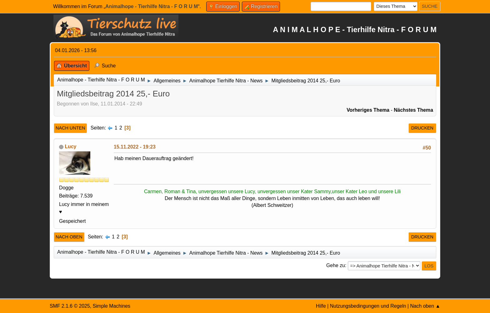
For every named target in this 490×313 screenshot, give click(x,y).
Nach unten (70, 127)
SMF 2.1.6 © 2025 (70, 306)
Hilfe (321, 306)
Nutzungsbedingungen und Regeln (368, 306)
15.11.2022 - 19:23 (135, 146)
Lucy (70, 146)
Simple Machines (111, 306)
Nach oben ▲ (425, 306)
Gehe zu (335, 265)
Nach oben (69, 236)
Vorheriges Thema (368, 110)
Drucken (422, 127)
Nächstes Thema (413, 110)
